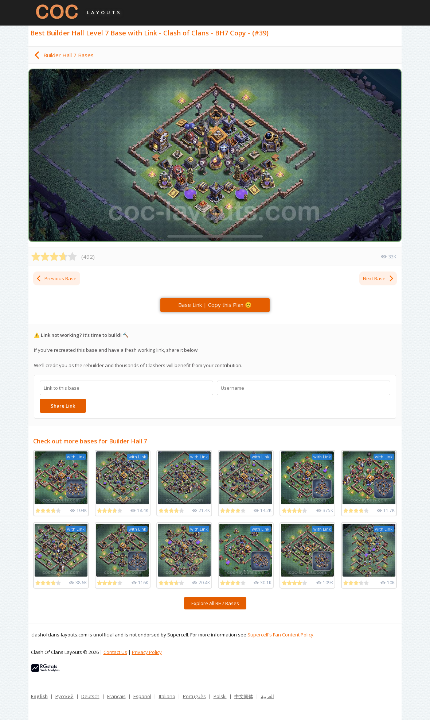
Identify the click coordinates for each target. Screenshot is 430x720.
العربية (267, 696)
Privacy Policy (147, 652)
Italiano (167, 696)
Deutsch (90, 696)
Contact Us (115, 652)
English (39, 696)
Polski (220, 696)
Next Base (378, 278)
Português (194, 696)
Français (116, 696)
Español (142, 696)
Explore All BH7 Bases (215, 603)
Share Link (63, 406)
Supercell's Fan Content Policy (280, 634)
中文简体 (243, 696)
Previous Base (56, 278)
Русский (64, 696)
